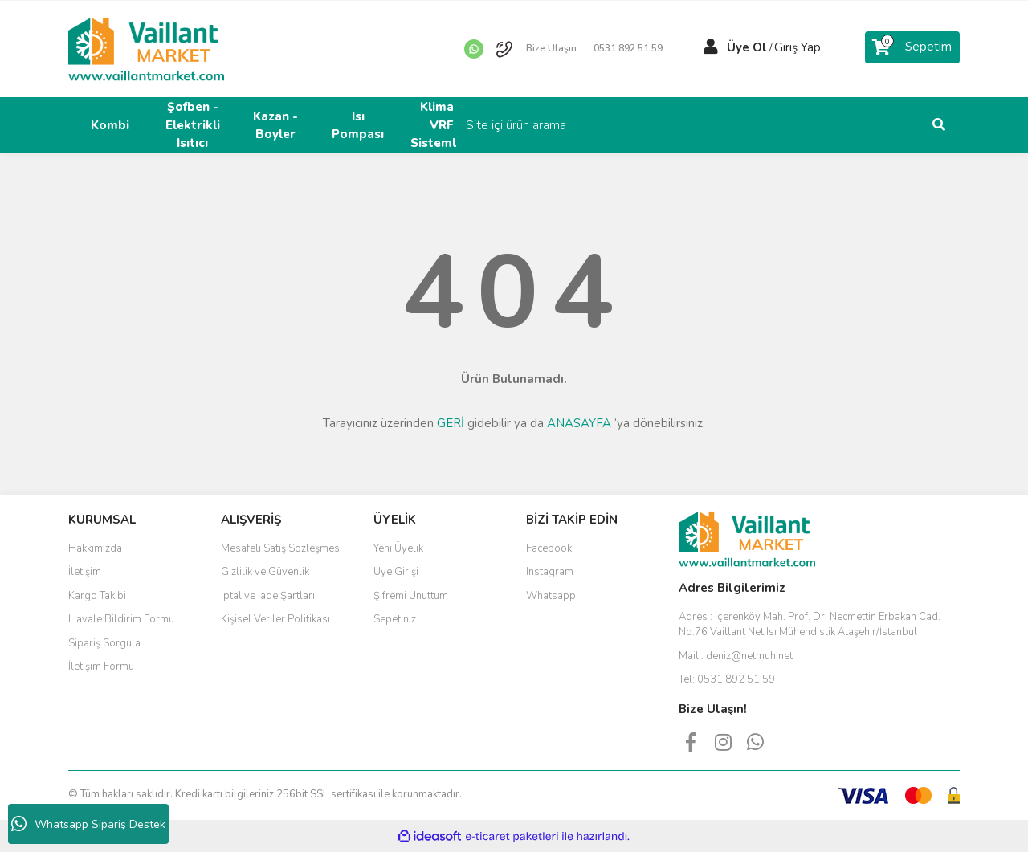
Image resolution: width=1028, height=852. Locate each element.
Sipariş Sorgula (104, 643)
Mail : (736, 656)
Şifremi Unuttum (410, 596)
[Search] (851, 125)
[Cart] (912, 47)
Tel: (727, 679)
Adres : (809, 624)
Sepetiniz (394, 619)
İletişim (84, 572)
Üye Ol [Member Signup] (747, 47)
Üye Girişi (395, 572)
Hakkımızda (95, 548)
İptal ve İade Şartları (268, 596)
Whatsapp (551, 596)
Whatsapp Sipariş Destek (88, 824)
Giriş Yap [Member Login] (797, 47)
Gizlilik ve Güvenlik (265, 572)
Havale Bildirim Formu (121, 619)
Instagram (549, 572)
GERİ (450, 423)
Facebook (549, 548)
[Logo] (146, 48)
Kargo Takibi (97, 596)
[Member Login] (711, 47)
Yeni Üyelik (398, 548)
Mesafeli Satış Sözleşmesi (281, 548)
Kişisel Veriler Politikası (275, 619)
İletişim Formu (101, 666)
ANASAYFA (579, 423)
